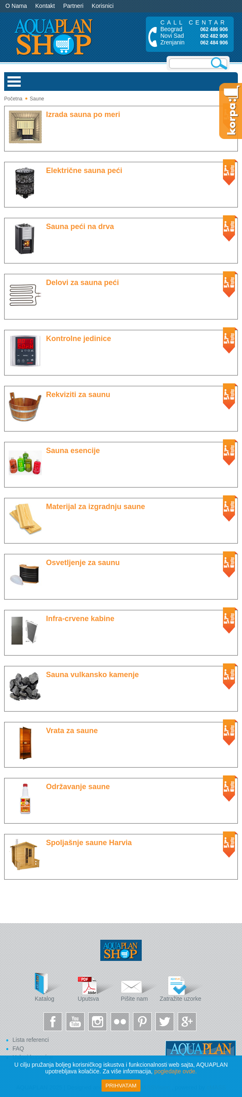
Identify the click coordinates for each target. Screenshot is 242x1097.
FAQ (18, 1048)
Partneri (73, 5)
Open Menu (14, 81)
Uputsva (96, 987)
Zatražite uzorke (181, 987)
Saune (37, 99)
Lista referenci (30, 1039)
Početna (13, 99)
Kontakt (45, 5)
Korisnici (103, 5)
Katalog (53, 987)
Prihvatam (121, 1085)
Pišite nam (139, 987)
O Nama (16, 5)
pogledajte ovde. (175, 1071)
